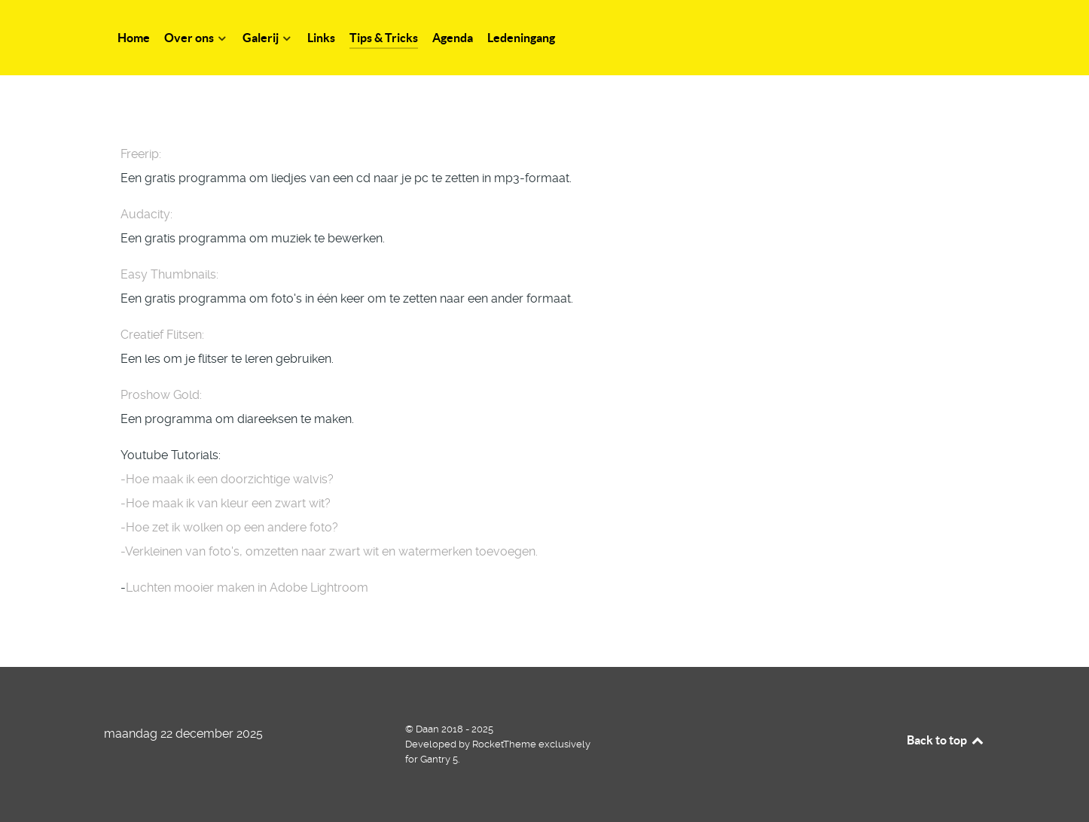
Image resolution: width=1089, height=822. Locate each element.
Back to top (946, 740)
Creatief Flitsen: (162, 334)
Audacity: (146, 214)
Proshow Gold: (161, 395)
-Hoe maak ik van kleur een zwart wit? (225, 503)
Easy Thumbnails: (169, 274)
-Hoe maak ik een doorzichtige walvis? (227, 479)
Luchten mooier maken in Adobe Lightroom (247, 587)
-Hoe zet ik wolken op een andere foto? (229, 527)
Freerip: (140, 154)
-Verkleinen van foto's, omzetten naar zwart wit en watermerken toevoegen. (329, 551)
